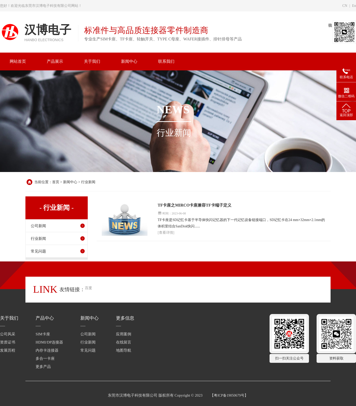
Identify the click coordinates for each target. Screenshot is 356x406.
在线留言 (123, 342)
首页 (55, 182)
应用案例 (123, 334)
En (354, 6)
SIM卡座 (43, 334)
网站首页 (18, 61)
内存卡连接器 (47, 350)
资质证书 (7, 342)
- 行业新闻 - (56, 207)
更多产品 (43, 367)
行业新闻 (88, 182)
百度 (88, 288)
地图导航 (123, 350)
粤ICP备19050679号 (229, 395)
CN (344, 6)
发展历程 (7, 350)
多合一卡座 (45, 358)
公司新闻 (38, 226)
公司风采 (7, 334)
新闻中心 (70, 182)
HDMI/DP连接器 (49, 342)
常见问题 (38, 251)
